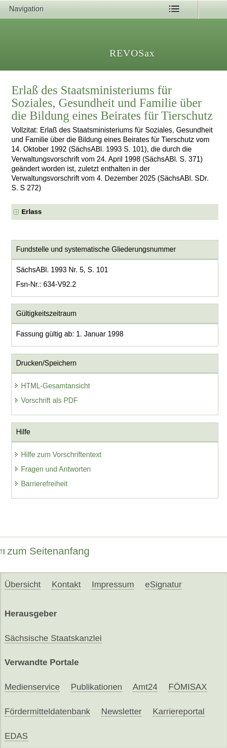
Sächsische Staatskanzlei (53, 638)
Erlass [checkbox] (31, 211)
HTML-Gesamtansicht (52, 386)
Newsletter (121, 711)
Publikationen (96, 687)
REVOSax (132, 53)
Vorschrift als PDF (46, 400)
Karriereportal (179, 711)
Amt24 (145, 687)
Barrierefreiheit (40, 484)
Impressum (113, 584)
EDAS (16, 736)
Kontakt (66, 584)
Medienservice (32, 687)
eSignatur (163, 584)
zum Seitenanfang (45, 551)
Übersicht (23, 584)
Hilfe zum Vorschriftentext (58, 454)
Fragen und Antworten (52, 469)
